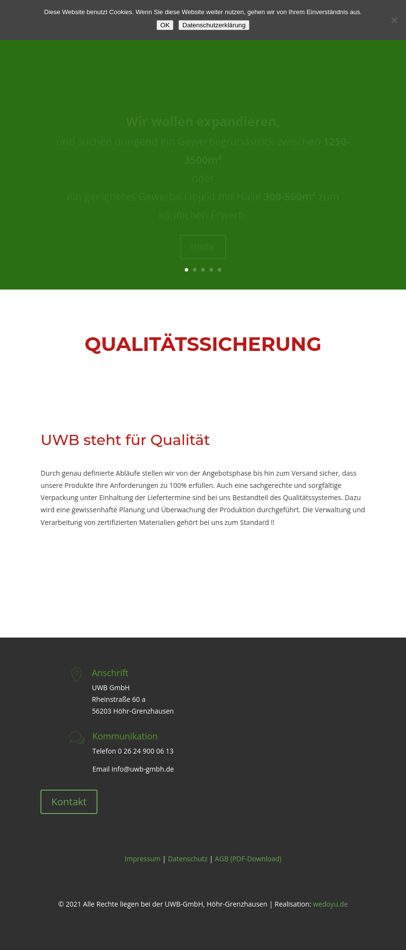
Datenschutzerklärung (214, 25)
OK (165, 25)
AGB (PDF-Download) (248, 858)
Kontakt (68, 801)
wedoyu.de (330, 904)
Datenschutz (187, 858)
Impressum (143, 858)
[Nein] (394, 20)
